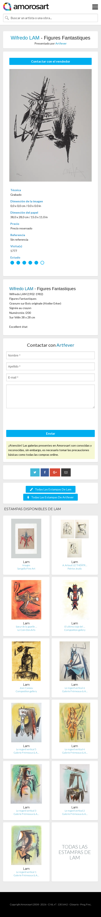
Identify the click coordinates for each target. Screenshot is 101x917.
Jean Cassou (26, 687)
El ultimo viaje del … (74, 626)
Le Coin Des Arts (26, 629)
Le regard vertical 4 (75, 749)
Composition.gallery (74, 629)
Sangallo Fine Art (26, 568)
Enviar (50, 433)
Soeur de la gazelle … (26, 626)
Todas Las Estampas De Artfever (50, 497)
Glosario (74, 904)
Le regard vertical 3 (26, 810)
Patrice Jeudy (75, 568)
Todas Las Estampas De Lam (50, 489)
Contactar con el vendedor (50, 61)
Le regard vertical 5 (26, 749)
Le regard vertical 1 (26, 872)
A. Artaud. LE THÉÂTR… (74, 565)
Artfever (61, 43)
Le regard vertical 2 (75, 810)
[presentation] (37, 420)
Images (26, 565)
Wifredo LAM (25, 38)
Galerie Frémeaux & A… (75, 691)
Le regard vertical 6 (75, 687)
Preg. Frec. (85, 904)
